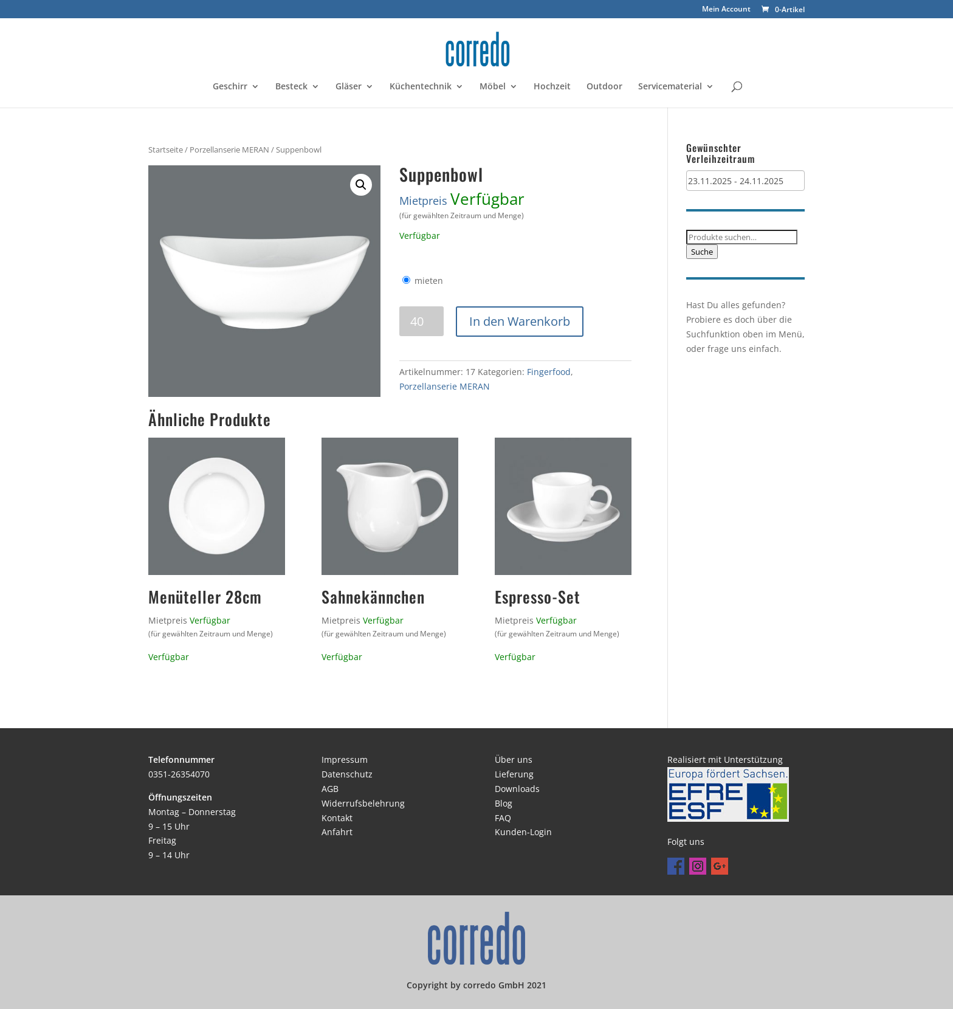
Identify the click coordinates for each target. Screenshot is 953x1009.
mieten (429, 280)
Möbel (493, 87)
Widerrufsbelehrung (363, 803)
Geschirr (230, 87)
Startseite (165, 149)
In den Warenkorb (519, 321)
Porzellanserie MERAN (229, 149)
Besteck (291, 87)
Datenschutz (347, 774)
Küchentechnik (421, 87)
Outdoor (604, 87)
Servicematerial (670, 87)
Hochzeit (552, 87)
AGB (330, 788)
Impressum (345, 759)
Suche (702, 251)
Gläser (348, 87)
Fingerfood (549, 371)
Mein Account (726, 9)
